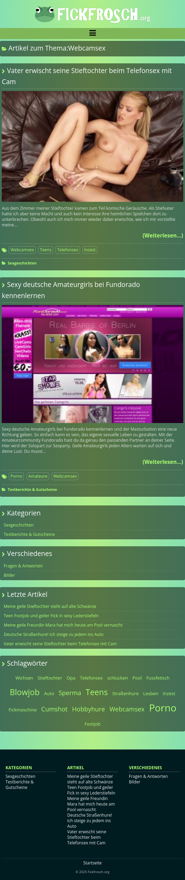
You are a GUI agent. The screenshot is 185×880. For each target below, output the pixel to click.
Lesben (150, 693)
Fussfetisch (157, 678)
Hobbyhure (88, 709)
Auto (49, 693)
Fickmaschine (23, 710)
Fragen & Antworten (23, 566)
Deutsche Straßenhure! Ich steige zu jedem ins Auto (54, 634)
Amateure (37, 476)
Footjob (92, 724)
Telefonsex (67, 250)
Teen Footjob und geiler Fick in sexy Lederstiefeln (51, 616)
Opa (71, 678)
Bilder (9, 575)
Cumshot (54, 709)
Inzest (90, 250)
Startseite (92, 863)
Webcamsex (22, 250)
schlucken (117, 678)
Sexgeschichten (22, 263)
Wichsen (24, 678)
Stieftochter (50, 678)
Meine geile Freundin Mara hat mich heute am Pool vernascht (63, 625)
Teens (45, 250)
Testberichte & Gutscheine (32, 489)
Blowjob (24, 692)
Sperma (70, 693)
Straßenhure (125, 693)
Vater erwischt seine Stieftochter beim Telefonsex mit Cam (60, 644)
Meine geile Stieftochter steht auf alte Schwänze (50, 606)
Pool (137, 678)
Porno (16, 476)
